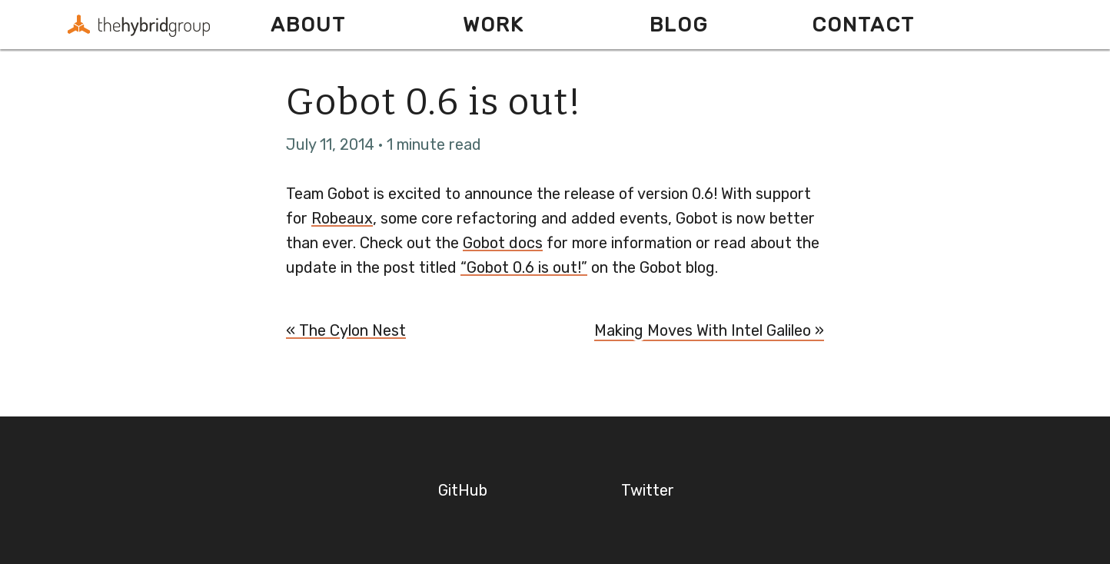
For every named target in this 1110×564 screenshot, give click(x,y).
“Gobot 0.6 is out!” (523, 267)
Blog (679, 24)
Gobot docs (503, 243)
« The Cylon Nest (346, 330)
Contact (863, 24)
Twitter (647, 490)
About (308, 24)
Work (493, 24)
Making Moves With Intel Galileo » (709, 330)
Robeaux (342, 218)
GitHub (462, 490)
